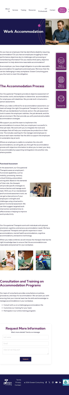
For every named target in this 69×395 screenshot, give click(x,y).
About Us (7, 10)
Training (23, 10)
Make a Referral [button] (62, 10)
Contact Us (61, 106)
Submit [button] (25, 363)
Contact (52, 10)
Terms (18, 384)
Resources (32, 10)
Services (15, 10)
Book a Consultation (61, 67)
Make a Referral (61, 86)
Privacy (18, 387)
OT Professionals (42, 10)
